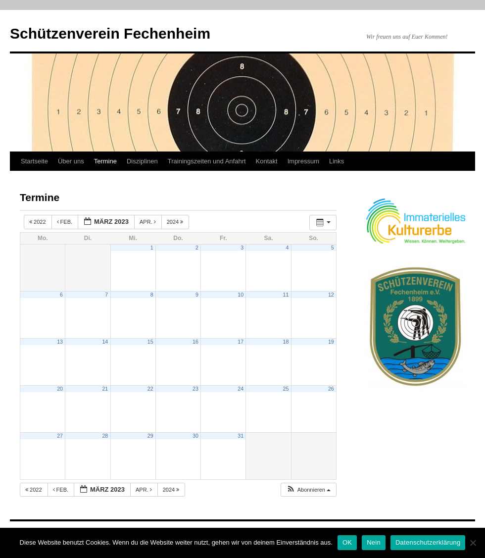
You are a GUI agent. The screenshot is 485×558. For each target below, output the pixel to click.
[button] (308, 490)
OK (347, 542)
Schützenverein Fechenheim (110, 33)
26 (331, 389)
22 (150, 389)
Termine (105, 161)
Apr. (148, 222)
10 (240, 295)
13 (60, 342)
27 (60, 436)
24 (240, 389)
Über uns (71, 161)
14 (105, 342)
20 (60, 389)
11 (286, 295)
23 (195, 389)
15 (150, 342)
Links (336, 161)
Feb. (65, 222)
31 (240, 436)
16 (195, 342)
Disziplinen (142, 161)
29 (150, 436)
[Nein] (473, 543)
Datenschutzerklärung (427, 542)
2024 (176, 222)
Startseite (34, 161)
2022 (38, 222)
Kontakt (267, 161)
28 (105, 436)
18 (286, 342)
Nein (374, 542)
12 (331, 295)
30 (195, 436)
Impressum (303, 161)
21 (105, 389)
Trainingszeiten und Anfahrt (207, 161)
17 (240, 342)
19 (331, 342)
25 (286, 389)
